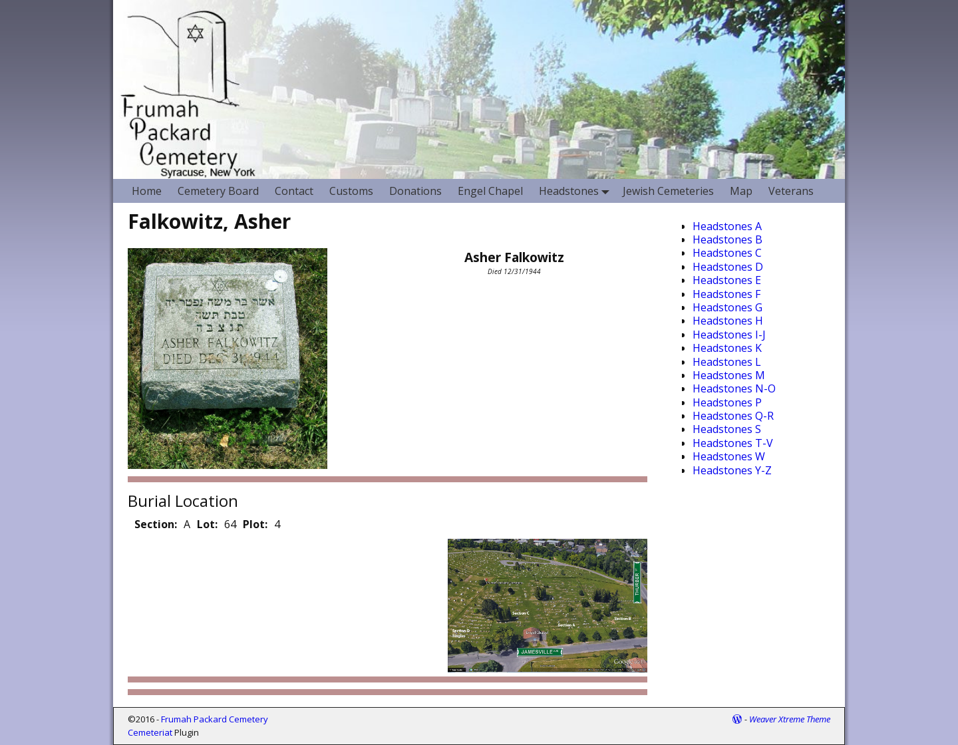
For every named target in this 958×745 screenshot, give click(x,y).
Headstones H (728, 320)
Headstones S (727, 429)
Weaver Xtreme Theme (789, 719)
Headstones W (729, 456)
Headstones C (727, 252)
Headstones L (727, 362)
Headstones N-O (734, 388)
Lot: (207, 524)
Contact (294, 191)
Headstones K (727, 348)
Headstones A (727, 226)
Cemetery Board (218, 191)
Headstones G (727, 307)
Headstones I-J (729, 334)
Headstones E (727, 280)
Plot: (255, 524)
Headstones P (727, 402)
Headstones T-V (733, 443)
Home (147, 191)
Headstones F (726, 294)
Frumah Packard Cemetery (214, 719)
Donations (415, 191)
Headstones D (728, 266)
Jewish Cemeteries (668, 191)
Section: (155, 524)
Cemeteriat (150, 732)
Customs (351, 191)
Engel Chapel (490, 191)
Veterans (791, 191)
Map (741, 191)
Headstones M (729, 375)
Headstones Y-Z (732, 470)
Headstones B (727, 239)
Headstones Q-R (733, 415)
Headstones (577, 190)
